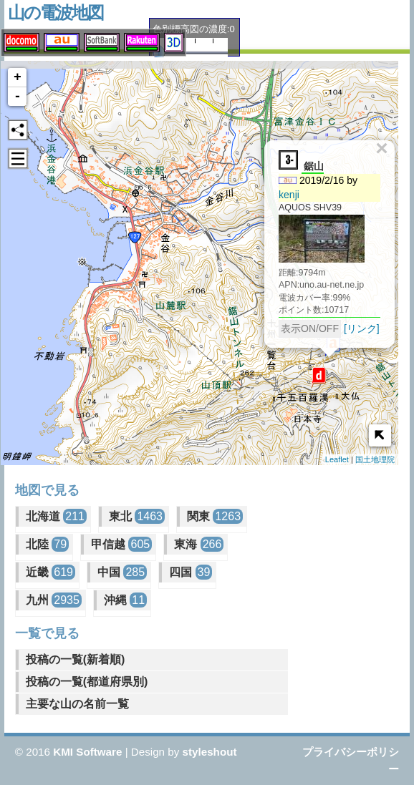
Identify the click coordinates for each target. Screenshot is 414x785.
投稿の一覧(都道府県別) (87, 682)
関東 (215, 516)
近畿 (50, 572)
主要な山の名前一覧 (77, 704)
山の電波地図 (55, 12)
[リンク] (359, 323)
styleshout (210, 752)
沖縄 (125, 600)
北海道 (56, 516)
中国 (122, 572)
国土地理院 (375, 459)
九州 (54, 600)
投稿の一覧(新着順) (75, 659)
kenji (286, 189)
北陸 (47, 544)
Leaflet (337, 459)
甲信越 (121, 544)
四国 (190, 572)
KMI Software (87, 752)
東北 (137, 516)
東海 (198, 544)
